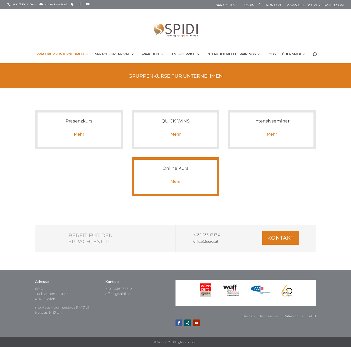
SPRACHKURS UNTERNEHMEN (59, 54)
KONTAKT (273, 5)
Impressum (269, 316)
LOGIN (249, 5)
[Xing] (72, 4)
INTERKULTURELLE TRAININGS (231, 54)
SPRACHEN (150, 54)
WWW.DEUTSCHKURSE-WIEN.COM (315, 5)
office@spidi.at (117, 293)
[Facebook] (80, 4)
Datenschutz (293, 316)
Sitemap (248, 316)
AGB (312, 316)
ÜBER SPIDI (291, 54)
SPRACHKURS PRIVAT (112, 54)
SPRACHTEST (226, 5)
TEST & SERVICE (182, 54)
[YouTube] (87, 4)
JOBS (271, 54)
